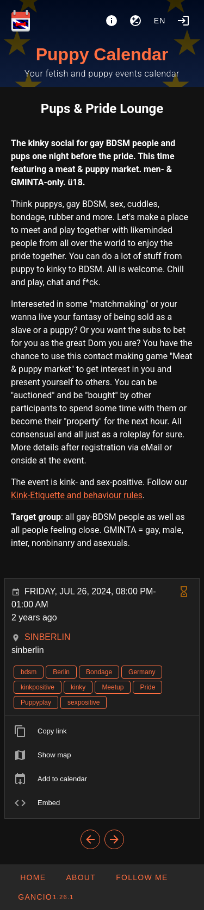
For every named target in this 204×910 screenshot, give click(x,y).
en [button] (160, 20)
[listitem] (102, 731)
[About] (111, 21)
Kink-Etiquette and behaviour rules (77, 495)
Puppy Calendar (102, 54)
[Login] (183, 21)
